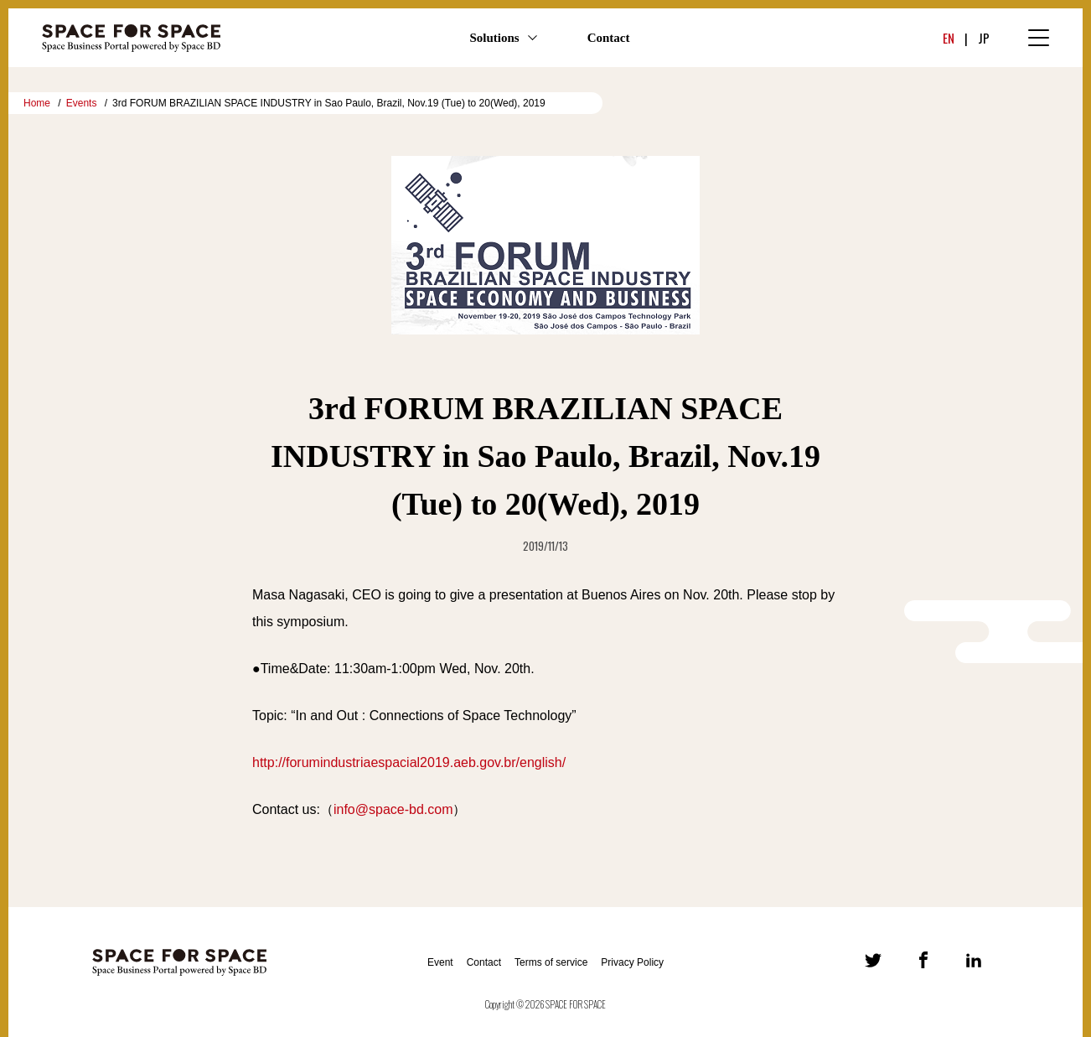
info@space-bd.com (393, 809)
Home (36, 103)
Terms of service (550, 962)
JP (984, 38)
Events (81, 103)
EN (948, 38)
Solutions (494, 37)
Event (440, 962)
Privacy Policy (632, 962)
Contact (608, 37)
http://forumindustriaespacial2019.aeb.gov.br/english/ (409, 762)
